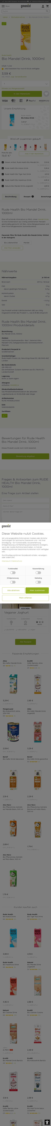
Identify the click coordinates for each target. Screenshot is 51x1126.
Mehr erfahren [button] (25, 598)
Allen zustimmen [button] (37, 590)
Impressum (6, 561)
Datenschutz (17, 561)
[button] (47, 1122)
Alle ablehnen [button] (13, 590)
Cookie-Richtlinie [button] (16, 547)
